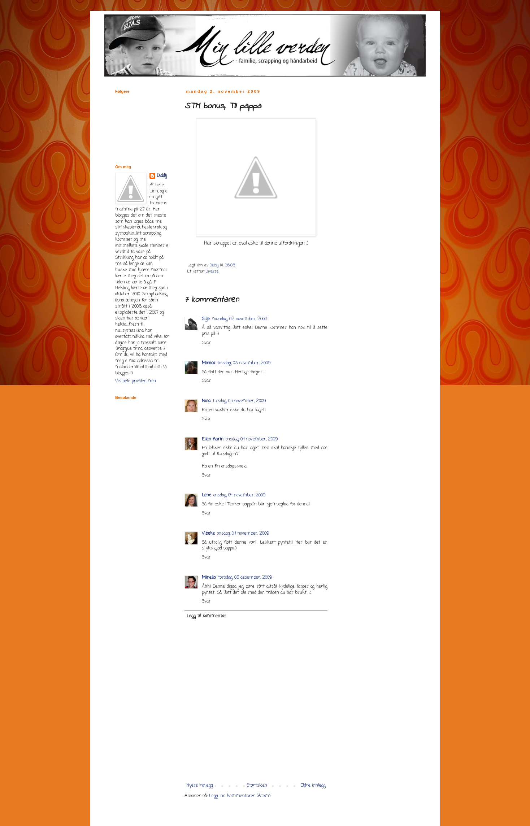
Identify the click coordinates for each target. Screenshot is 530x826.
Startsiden (257, 785)
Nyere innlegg (199, 785)
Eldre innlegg (313, 785)
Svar (206, 343)
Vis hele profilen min (135, 381)
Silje (206, 319)
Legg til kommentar (206, 616)
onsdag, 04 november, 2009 (252, 439)
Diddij (162, 176)
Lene (206, 495)
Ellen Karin (212, 439)
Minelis (209, 577)
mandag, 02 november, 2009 (240, 319)
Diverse (212, 271)
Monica (208, 363)
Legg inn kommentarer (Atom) (239, 796)
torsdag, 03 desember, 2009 (245, 577)
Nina (206, 401)
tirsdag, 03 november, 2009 (244, 363)
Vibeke (208, 533)
